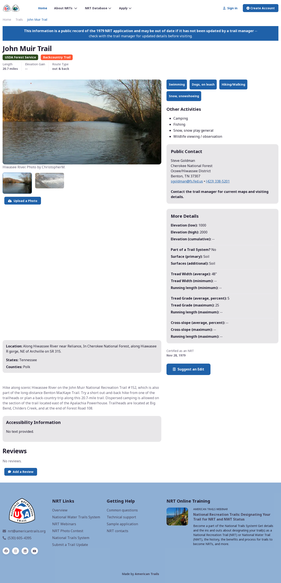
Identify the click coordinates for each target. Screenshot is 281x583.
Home (42, 8)
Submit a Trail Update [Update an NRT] (70, 544)
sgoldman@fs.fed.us (187, 181)
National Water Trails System (76, 517)
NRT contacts (117, 530)
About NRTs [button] (65, 8)
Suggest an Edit (188, 369)
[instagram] (15, 550)
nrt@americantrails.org (24, 531)
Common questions (122, 510)
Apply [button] (125, 8)
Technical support (121, 517)
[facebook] (6, 550)
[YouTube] (34, 550)
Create (260, 8)
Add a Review (20, 472)
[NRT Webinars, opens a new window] (177, 516)
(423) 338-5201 (218, 181)
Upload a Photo (22, 201)
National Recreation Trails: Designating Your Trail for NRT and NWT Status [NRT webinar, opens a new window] (231, 517)
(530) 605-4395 (17, 538)
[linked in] (25, 550)
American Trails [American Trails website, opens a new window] (147, 574)
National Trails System (70, 537)
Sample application (122, 524)
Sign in (230, 8)
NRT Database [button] (98, 8)
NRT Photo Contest (67, 530)
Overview (60, 510)
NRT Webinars (64, 524)
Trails (19, 19)
